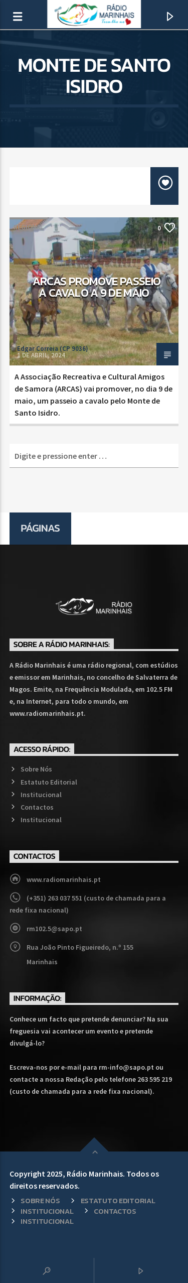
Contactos (37, 807)
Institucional (41, 794)
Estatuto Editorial (49, 782)
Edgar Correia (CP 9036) (52, 348)
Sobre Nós (36, 769)
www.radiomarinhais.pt (64, 879)
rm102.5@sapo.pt (54, 928)
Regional (28, 227)
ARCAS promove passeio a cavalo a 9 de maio (97, 287)
